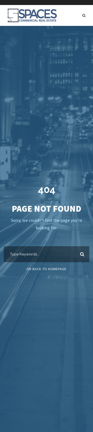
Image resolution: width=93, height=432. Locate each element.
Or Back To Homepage (46, 269)
